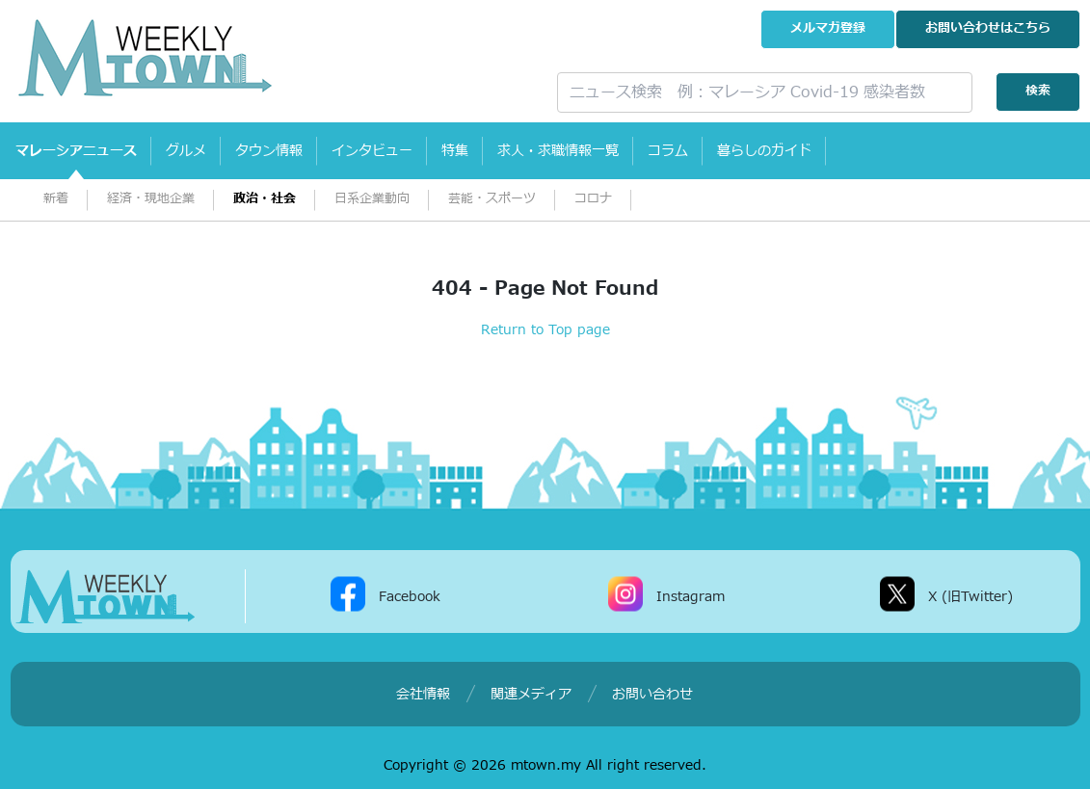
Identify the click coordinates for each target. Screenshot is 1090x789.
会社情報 (423, 694)
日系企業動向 (372, 199)
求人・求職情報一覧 (558, 151)
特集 (454, 151)
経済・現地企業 (151, 199)
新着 (55, 199)
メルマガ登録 (827, 28)
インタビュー (372, 151)
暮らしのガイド (764, 151)
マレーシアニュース (76, 151)
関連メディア (531, 694)
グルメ (186, 151)
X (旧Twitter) (970, 596)
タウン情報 (269, 151)
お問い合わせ (987, 28)
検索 (1037, 91)
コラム (668, 151)
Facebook (409, 596)
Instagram (690, 596)
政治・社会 (264, 199)
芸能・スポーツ (492, 199)
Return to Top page (545, 330)
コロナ (593, 199)
